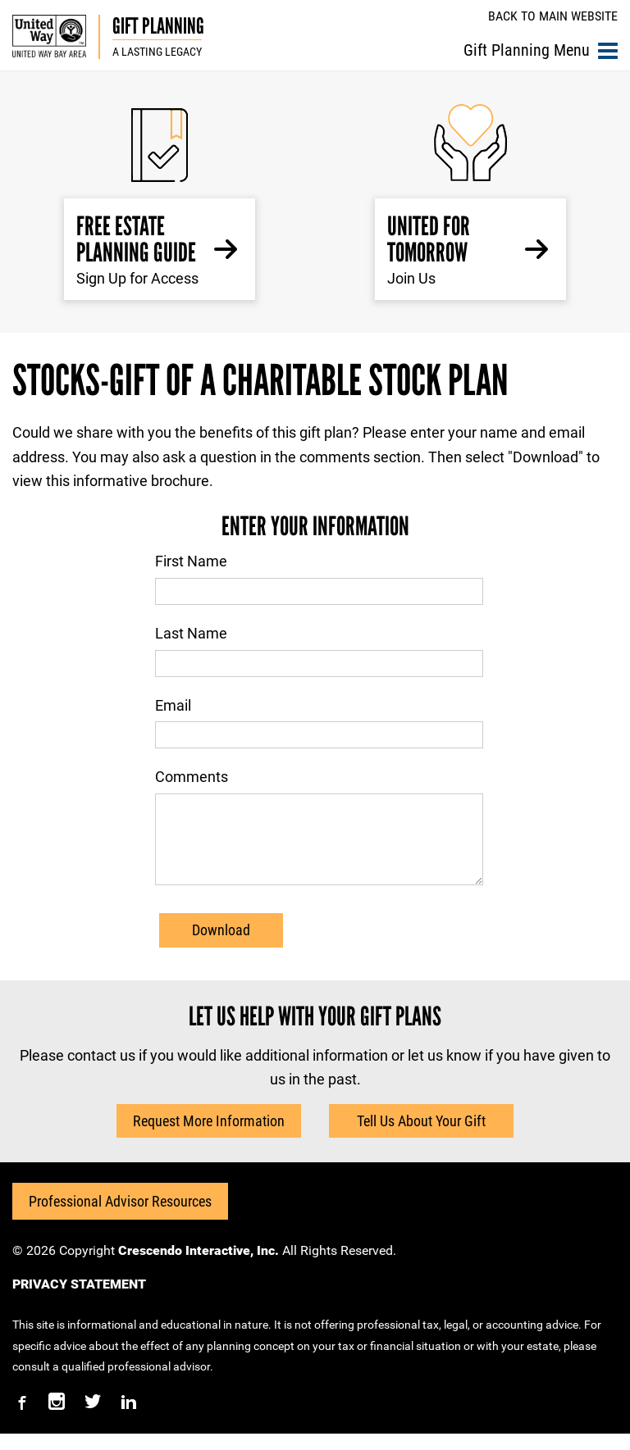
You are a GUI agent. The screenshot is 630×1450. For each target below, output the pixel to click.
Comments (191, 776)
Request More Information (209, 1137)
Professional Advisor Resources (120, 1217)
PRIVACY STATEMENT (79, 1300)
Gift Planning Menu (540, 50)
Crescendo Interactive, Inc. (198, 1267)
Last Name (191, 633)
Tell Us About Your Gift (421, 1137)
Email (173, 705)
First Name (191, 561)
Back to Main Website (553, 16)
